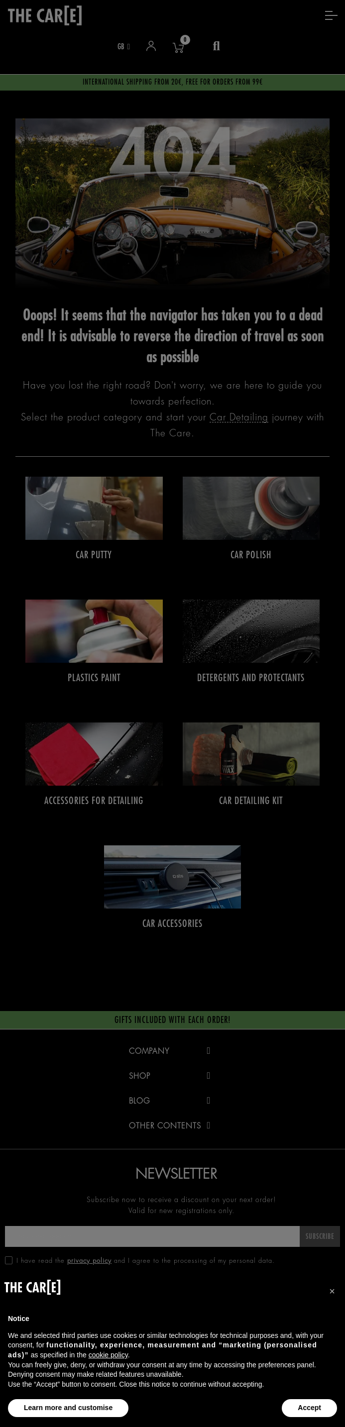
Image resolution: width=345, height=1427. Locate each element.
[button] (332, 1291)
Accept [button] (309, 1408)
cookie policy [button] (108, 1355)
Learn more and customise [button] (68, 1408)
